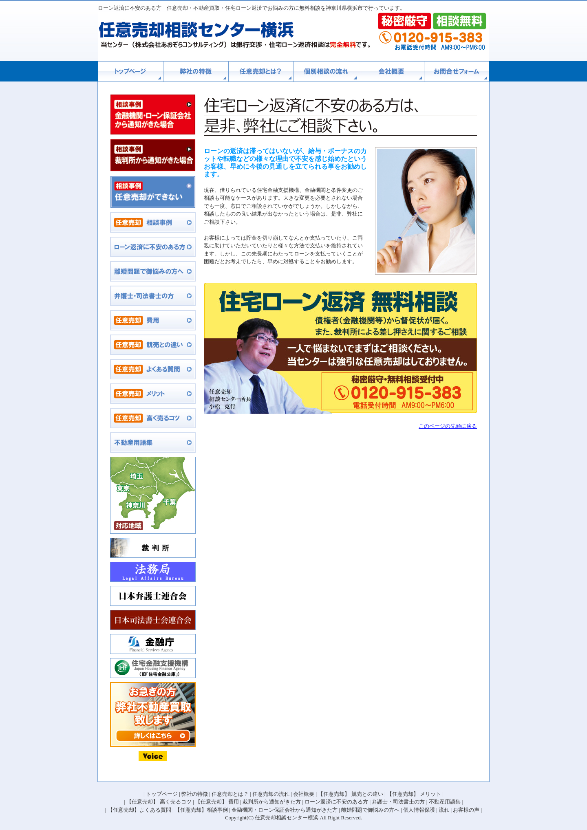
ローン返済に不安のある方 (336, 802)
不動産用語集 (445, 802)
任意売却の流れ (270, 794)
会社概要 (303, 794)
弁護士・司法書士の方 (398, 802)
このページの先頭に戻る (448, 426)
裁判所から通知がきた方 (272, 802)
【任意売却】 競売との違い (350, 794)
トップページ (162, 794)
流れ (444, 810)
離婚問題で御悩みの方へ (370, 810)
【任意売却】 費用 (217, 802)
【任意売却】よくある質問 (139, 810)
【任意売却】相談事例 (201, 810)
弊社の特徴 (194, 794)
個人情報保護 (419, 810)
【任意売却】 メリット (414, 794)
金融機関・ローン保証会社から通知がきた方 (285, 810)
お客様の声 (466, 810)
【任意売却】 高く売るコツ (158, 802)
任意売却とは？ (230, 794)
